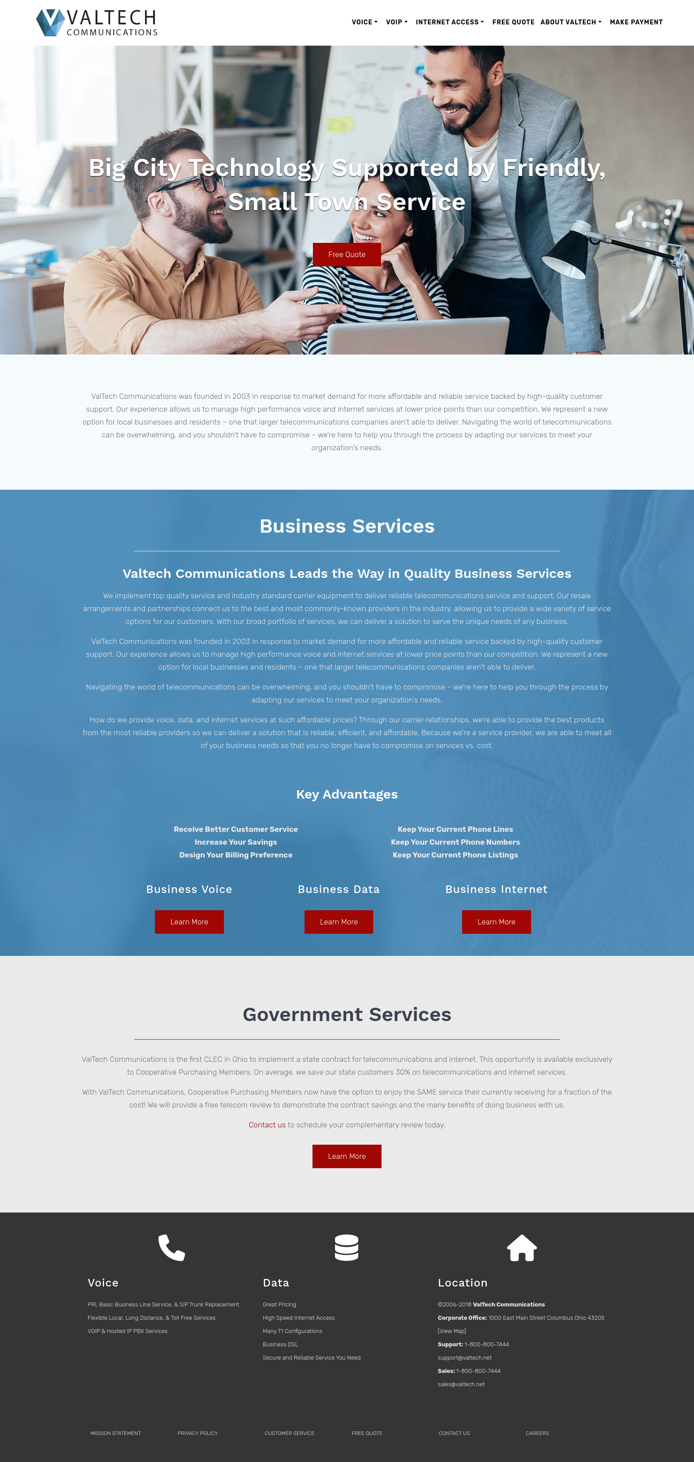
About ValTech (568, 22)
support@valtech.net (465, 1357)
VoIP (394, 22)
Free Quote (514, 22)
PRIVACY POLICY (197, 1433)
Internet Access (447, 22)
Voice (362, 22)
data (185, 719)
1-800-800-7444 (487, 1344)
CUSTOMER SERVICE (289, 1433)
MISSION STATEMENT (115, 1433)
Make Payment (636, 22)
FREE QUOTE (367, 1433)
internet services (239, 719)
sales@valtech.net (461, 1384)
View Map (452, 1331)
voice (165, 719)
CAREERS (537, 1433)
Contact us (267, 1124)
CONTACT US (454, 1433)
